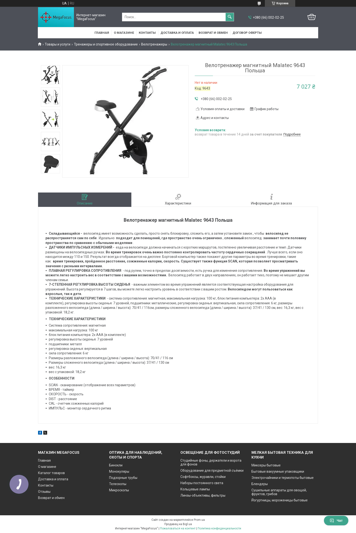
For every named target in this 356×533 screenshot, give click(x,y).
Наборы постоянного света (201, 483)
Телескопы (117, 484)
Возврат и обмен (213, 32)
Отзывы (44, 491)
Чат (336, 520)
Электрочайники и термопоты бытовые (282, 478)
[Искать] (230, 17)
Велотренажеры (154, 44)
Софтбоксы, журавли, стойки (203, 477)
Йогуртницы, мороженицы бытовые (279, 500)
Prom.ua (199, 520)
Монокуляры (119, 471)
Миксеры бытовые (266, 465)
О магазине (124, 32)
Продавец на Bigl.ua (178, 524)
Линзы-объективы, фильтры (202, 495)
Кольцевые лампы (195, 489)
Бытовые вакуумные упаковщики (277, 471)
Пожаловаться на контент (177, 528)
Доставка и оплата (177, 32)
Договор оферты (247, 32)
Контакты (147, 32)
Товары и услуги (57, 44)
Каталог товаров (51, 473)
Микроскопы (119, 490)
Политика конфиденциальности (219, 528)
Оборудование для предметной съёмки (212, 470)
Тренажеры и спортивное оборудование (106, 44)
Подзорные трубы (123, 478)
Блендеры (259, 484)
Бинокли (115, 465)
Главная (102, 32)
